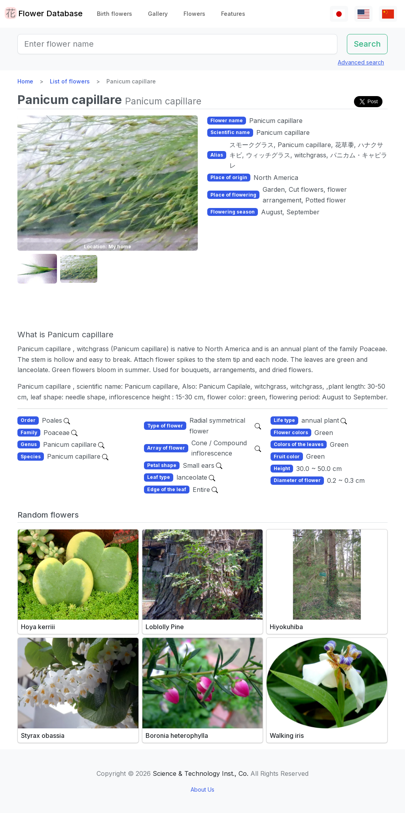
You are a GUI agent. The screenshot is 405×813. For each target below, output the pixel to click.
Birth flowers (114, 13)
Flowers (194, 13)
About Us (202, 789)
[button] (37, 269)
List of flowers (70, 81)
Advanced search (361, 62)
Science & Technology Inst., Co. (200, 773)
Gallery (158, 13)
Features (233, 13)
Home (25, 81)
